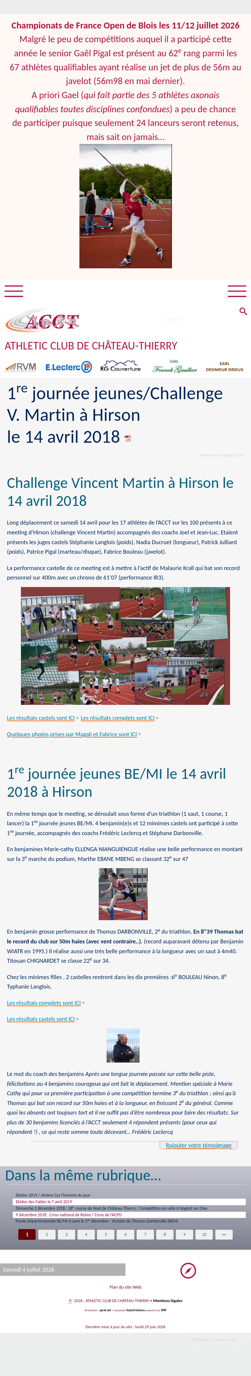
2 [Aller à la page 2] (46, 1248)
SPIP (163, 1326)
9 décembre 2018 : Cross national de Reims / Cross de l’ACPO (79, 1227)
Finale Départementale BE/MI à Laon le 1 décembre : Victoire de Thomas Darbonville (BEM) (112, 1234)
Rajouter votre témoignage (199, 1145)
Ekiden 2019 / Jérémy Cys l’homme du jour (60, 1196)
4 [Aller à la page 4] (86, 1248)
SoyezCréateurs (135, 1326)
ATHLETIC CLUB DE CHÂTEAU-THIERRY (91, 345)
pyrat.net (105, 1326)
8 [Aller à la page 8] (164, 1248)
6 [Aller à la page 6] (125, 1248)
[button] (242, 312)
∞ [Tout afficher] (224, 1248)
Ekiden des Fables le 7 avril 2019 (49, 1204)
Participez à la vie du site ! (215, 1355)
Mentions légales (168, 1316)
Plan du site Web (125, 1301)
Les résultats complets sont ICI (118, 718)
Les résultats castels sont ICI (41, 718)
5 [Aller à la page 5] (106, 1248)
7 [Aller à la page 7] (145, 1248)
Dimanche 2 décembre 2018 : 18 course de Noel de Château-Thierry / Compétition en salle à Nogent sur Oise (124, 1214)
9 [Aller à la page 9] (184, 1248)
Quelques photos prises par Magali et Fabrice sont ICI (72, 734)
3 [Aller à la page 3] (66, 1248)
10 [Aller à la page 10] (204, 1248)
